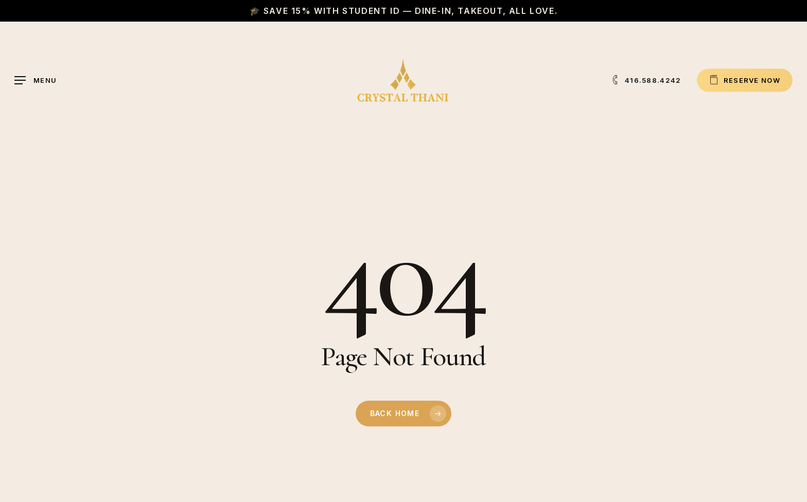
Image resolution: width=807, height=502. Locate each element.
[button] (35, 80)
